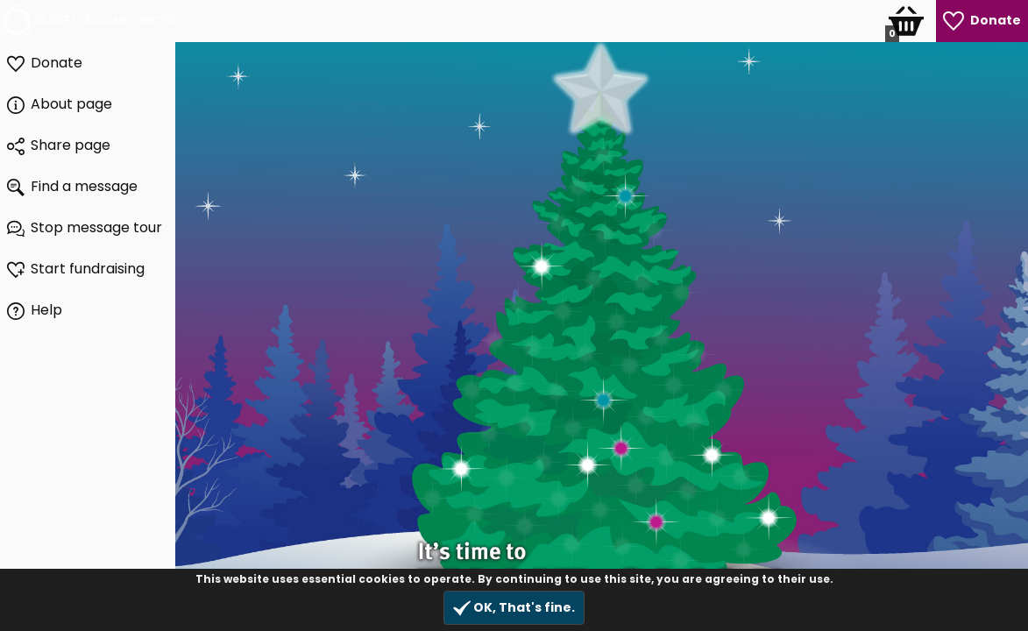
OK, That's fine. (514, 608)
